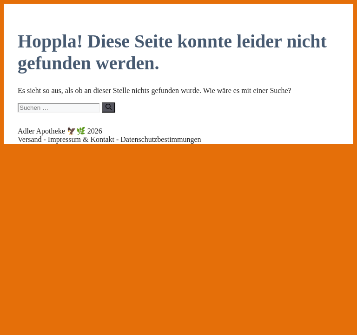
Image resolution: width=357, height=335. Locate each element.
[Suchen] (108, 107)
